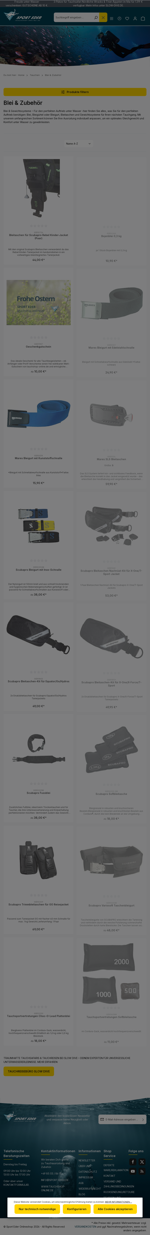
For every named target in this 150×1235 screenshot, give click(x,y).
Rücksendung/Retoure (119, 1192)
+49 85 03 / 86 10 (51, 1173)
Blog (82, 1194)
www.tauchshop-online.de (53, 1188)
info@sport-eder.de (55, 1180)
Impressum (86, 1177)
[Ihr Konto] (134, 18)
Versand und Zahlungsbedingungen (119, 1184)
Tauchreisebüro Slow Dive (29, 1071)
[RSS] (142, 1171)
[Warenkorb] (142, 18)
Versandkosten (85, 1226)
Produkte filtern (75, 92)
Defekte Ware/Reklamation (116, 1168)
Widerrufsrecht (90, 1188)
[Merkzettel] (126, 18)
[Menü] (110, 18)
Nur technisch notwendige (37, 1209)
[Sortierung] (78, 143)
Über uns (85, 1166)
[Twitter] (142, 1161)
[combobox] (71, 17)
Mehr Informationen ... (118, 1202)
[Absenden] (143, 1119)
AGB (81, 1183)
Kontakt (109, 1175)
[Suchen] (93, 17)
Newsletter (87, 1160)
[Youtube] (132, 1171)
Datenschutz (88, 1171)
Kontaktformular (16, 1184)
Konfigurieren (76, 1209)
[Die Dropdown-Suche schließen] (101, 17)
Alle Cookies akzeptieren (115, 1209)
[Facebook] (132, 1161)
